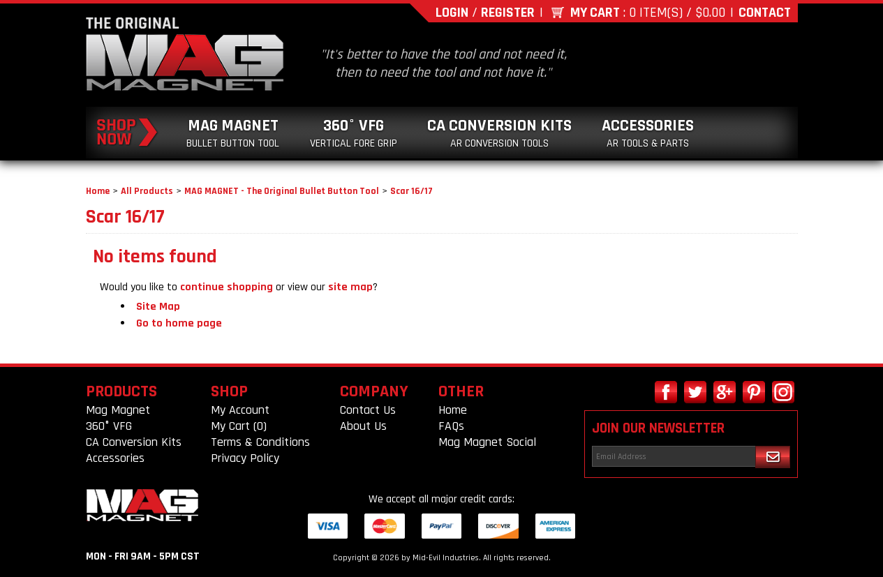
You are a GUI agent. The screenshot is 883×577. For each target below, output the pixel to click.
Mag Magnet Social (487, 442)
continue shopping (226, 287)
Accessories (648, 133)
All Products (147, 191)
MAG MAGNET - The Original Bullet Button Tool (281, 191)
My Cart (595, 12)
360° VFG (353, 133)
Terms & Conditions (260, 442)
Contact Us (368, 410)
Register (508, 12)
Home (98, 191)
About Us (363, 426)
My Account (240, 410)
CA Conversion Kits (499, 133)
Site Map (158, 306)
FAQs (451, 426)
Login (452, 12)
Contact (765, 12)
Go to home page (179, 323)
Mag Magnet (232, 133)
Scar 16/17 (411, 191)
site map (350, 287)
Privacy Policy (245, 458)
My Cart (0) (239, 426)
